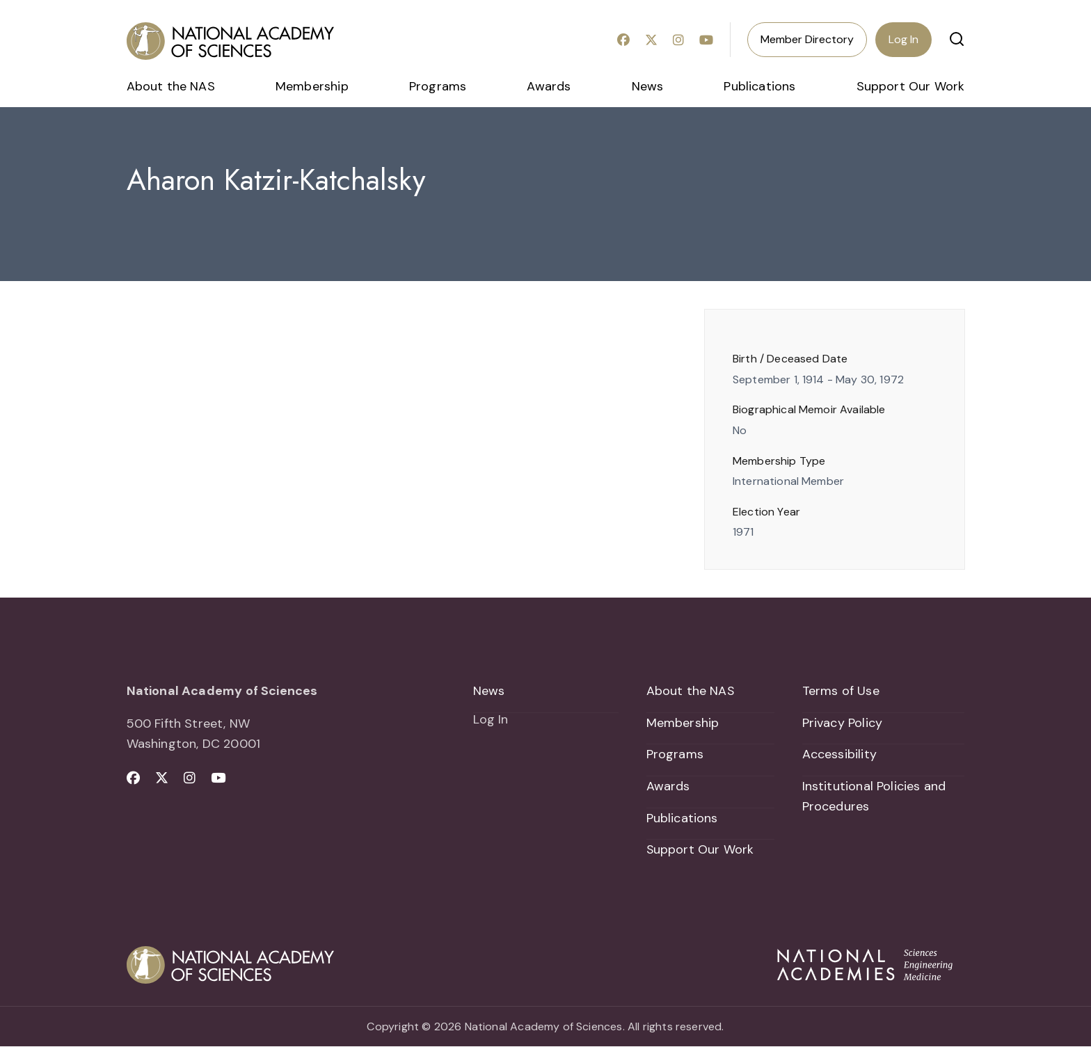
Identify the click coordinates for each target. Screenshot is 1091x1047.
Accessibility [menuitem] (839, 754)
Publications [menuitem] (759, 86)
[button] (956, 39)
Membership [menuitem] (312, 86)
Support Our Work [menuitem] (911, 86)
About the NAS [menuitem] (171, 86)
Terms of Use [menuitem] (840, 690)
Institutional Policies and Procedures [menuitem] (874, 796)
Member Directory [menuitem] (807, 39)
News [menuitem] (648, 86)
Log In (903, 39)
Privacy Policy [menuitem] (842, 722)
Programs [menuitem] (437, 86)
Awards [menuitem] (549, 86)
